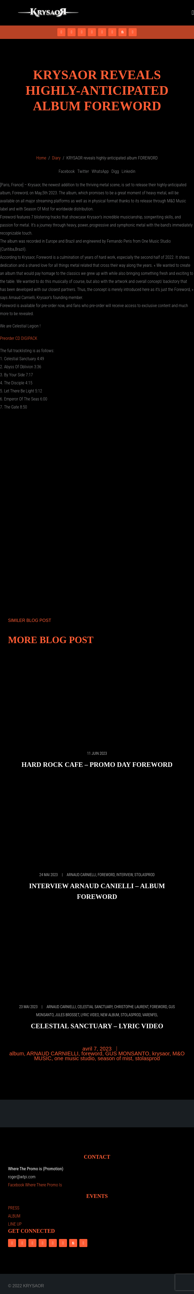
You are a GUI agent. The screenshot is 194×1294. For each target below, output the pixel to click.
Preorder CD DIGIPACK (18, 338)
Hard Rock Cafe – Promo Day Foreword (96, 764)
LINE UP (15, 1224)
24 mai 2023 (48, 875)
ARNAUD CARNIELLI (81, 875)
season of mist (115, 1058)
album (16, 1053)
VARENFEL (150, 1015)
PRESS (13, 1208)
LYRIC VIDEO (90, 1015)
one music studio (74, 1058)
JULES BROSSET (67, 1015)
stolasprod (145, 875)
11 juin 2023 (97, 753)
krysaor (160, 1053)
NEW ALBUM (109, 1015)
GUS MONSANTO (127, 1053)
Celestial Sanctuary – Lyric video (97, 1026)
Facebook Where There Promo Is (35, 1184)
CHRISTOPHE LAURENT (131, 1007)
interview (124, 875)
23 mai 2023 (28, 1007)
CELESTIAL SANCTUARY (95, 1007)
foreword (106, 875)
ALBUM (14, 1216)
